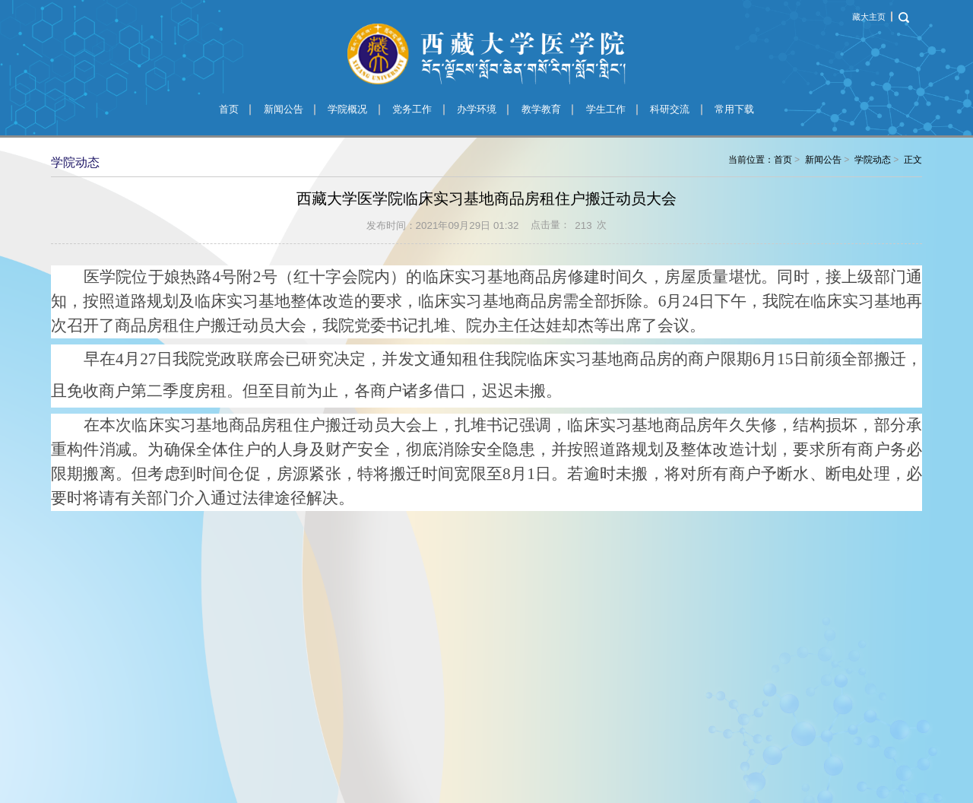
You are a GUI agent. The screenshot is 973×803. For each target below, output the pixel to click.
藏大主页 (869, 16)
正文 (913, 159)
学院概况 (347, 109)
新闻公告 (283, 109)
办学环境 (476, 109)
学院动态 (872, 159)
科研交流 (669, 109)
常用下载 (734, 109)
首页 (229, 109)
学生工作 (606, 109)
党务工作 (412, 109)
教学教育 (541, 109)
